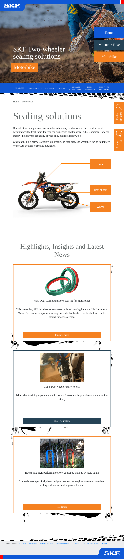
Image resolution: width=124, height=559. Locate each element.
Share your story (62, 421)
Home (16, 101)
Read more (62, 507)
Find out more (62, 335)
